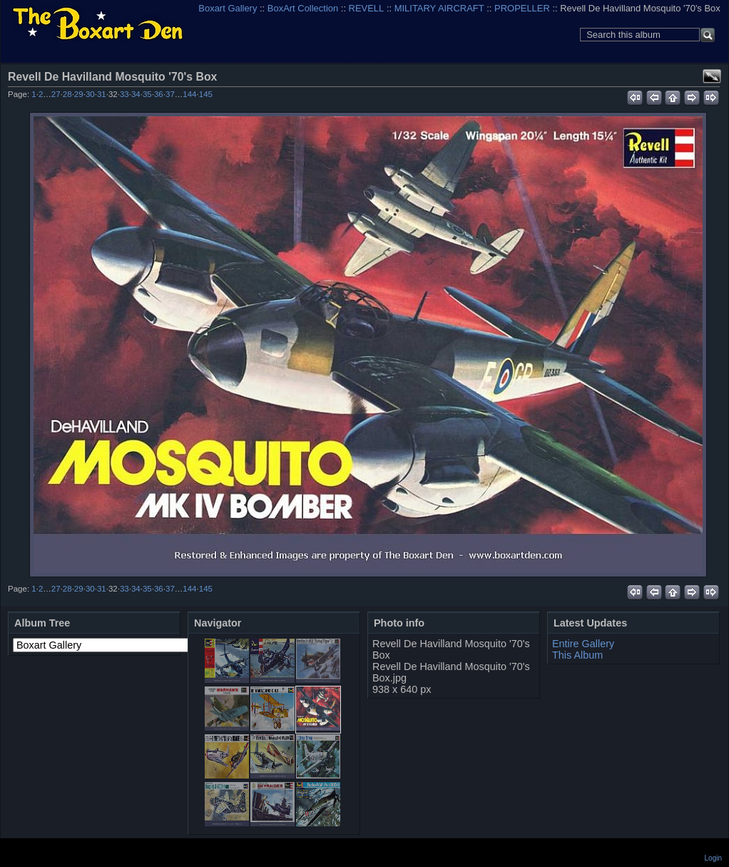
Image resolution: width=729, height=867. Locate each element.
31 (101, 94)
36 (158, 94)
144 (189, 94)
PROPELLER (522, 8)
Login (713, 858)
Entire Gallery (583, 643)
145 (206, 94)
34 (136, 94)
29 (78, 94)
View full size (712, 76)
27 (56, 94)
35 (147, 94)
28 (67, 94)
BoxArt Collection (302, 8)
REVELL (366, 8)
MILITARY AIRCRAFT (439, 8)
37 (170, 94)
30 (90, 94)
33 (124, 94)
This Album (577, 655)
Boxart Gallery (227, 8)
